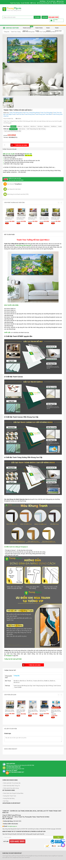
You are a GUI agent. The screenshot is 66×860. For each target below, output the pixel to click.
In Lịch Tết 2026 (25, 3)
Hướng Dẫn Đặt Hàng (8, 798)
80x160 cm (47, 126)
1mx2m (60, 126)
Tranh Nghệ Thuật (10, 114)
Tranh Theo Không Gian (28, 31)
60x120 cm (33, 126)
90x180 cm (53, 126)
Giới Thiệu (5, 801)
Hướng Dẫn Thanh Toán (9, 796)
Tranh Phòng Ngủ (27, 855)
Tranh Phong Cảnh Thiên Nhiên (43, 114)
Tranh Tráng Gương (39, 28)
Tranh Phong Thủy (58, 28)
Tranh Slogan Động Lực (27, 28)
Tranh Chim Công (11, 857)
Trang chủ (6, 31)
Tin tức (34, 3)
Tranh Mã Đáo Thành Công (48, 855)
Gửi (58, 837)
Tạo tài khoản (51, 1)
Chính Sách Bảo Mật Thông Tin (11, 785)
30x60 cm (13, 126)
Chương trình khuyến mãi (45, 3)
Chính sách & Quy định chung (11, 788)
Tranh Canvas (48, 28)
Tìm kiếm (37, 17)
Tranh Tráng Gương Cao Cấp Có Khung (36, 129)
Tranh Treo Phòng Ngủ (46, 112)
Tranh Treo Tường (15, 3)
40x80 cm (19, 126)
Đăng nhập (60, 1)
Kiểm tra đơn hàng (59, 3)
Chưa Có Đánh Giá (8, 118)
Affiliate (43, 1)
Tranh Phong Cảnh (29, 114)
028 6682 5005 (53, 17)
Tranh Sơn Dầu (20, 114)
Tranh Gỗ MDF (13, 129)
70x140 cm (40, 126)
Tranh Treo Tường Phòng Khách (31, 112)
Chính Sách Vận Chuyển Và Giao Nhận (13, 793)
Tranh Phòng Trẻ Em (36, 855)
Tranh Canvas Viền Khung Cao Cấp (12, 131)
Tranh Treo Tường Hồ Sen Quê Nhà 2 (46, 31)
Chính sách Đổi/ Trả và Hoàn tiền (11, 783)
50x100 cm (26, 126)
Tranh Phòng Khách (18, 855)
